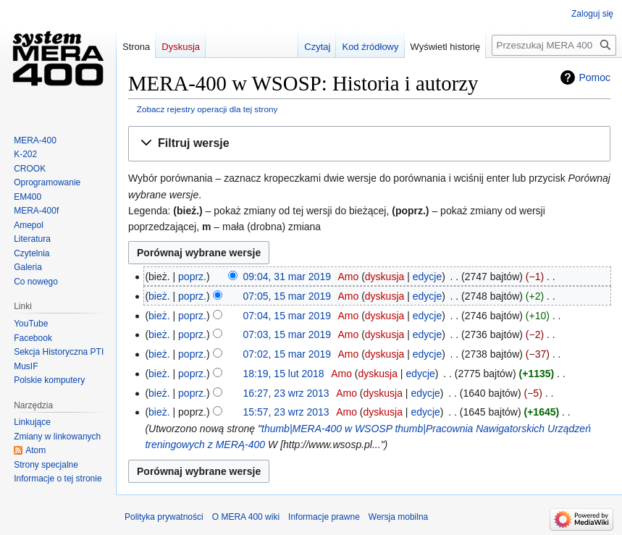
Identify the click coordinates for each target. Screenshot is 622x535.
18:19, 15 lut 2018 (283, 373)
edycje (427, 276)
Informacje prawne (324, 517)
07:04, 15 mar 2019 (287, 315)
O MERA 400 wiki (246, 517)
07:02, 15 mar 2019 (287, 354)
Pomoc (594, 77)
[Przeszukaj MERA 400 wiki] (554, 45)
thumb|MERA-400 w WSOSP (326, 428)
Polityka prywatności (164, 517)
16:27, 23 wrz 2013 (286, 393)
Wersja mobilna (398, 517)
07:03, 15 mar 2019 (287, 334)
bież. (159, 296)
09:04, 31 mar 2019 (287, 276)
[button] (369, 144)
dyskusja (384, 276)
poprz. (192, 276)
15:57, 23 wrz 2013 (286, 412)
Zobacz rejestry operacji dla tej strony (207, 109)
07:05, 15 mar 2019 (287, 296)
